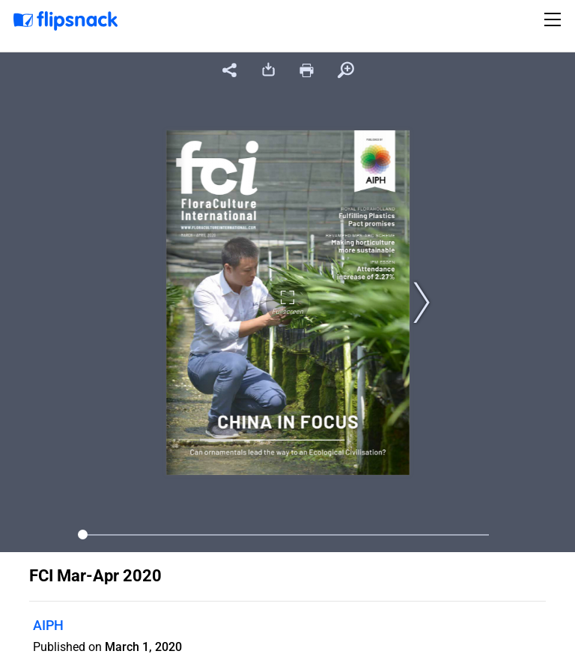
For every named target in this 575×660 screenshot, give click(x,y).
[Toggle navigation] (555, 19)
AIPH (48, 625)
